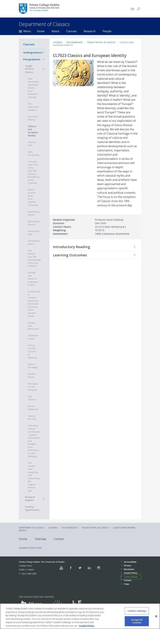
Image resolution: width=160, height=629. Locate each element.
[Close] (156, 619)
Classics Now (32, 144)
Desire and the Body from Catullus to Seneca (33, 197)
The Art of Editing (33, 118)
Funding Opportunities (32, 508)
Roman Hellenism (33, 408)
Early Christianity (33, 153)
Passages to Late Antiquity (33, 386)
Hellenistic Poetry (33, 337)
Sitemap (40, 539)
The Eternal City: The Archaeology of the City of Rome (34, 258)
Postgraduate (31, 59)
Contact (59, 539)
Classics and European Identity (33, 131)
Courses (71, 31)
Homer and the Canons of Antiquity (32, 351)
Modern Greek (32, 375)
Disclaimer (129, 569)
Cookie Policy (130, 573)
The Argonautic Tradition (33, 106)
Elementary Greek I (33, 213)
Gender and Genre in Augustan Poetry (33, 278)
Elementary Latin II (33, 242)
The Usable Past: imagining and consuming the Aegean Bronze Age (33, 476)
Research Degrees (30, 499)
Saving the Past (32, 417)
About (55, 31)
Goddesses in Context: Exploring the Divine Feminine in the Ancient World (34, 304)
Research (90, 31)
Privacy (127, 565)
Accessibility (130, 562)
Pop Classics (32, 398)
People (107, 31)
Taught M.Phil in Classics (29, 69)
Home (41, 31)
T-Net (126, 584)
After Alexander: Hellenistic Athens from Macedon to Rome (33, 88)
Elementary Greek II (33, 223)
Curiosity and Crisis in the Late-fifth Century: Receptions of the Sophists (34, 172)
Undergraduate (32, 52)
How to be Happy (33, 366)
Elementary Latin (33, 233)
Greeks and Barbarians (33, 325)
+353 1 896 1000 (28, 573)
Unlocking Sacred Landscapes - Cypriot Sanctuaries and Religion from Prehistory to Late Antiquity (34, 441)
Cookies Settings (131, 577)
